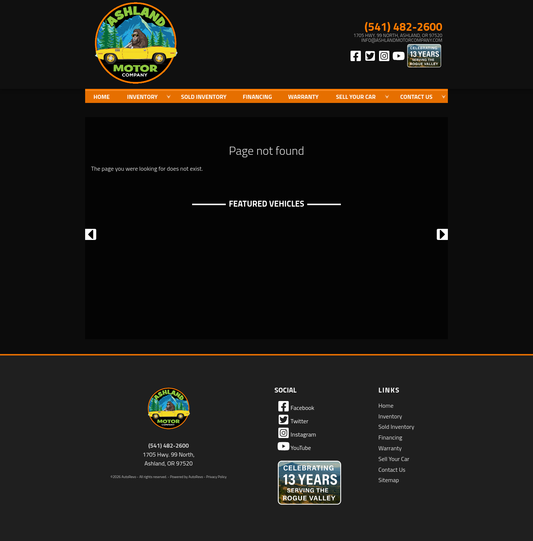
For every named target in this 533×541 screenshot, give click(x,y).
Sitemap (388, 479)
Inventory (390, 416)
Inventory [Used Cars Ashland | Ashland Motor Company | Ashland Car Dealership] (142, 96)
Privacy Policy (216, 477)
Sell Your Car (393, 458)
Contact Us (391, 469)
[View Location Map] (368, 38)
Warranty (390, 448)
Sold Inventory (204, 96)
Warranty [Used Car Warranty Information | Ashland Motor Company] (303, 96)
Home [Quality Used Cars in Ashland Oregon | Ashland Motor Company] (101, 96)
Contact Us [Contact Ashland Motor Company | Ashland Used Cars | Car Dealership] (416, 96)
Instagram (297, 433)
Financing (390, 437)
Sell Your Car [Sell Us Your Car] (356, 96)
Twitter (293, 419)
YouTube (294, 446)
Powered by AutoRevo (186, 477)
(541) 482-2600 (168, 445)
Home (385, 405)
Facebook (296, 406)
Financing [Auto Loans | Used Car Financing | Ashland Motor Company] (257, 96)
